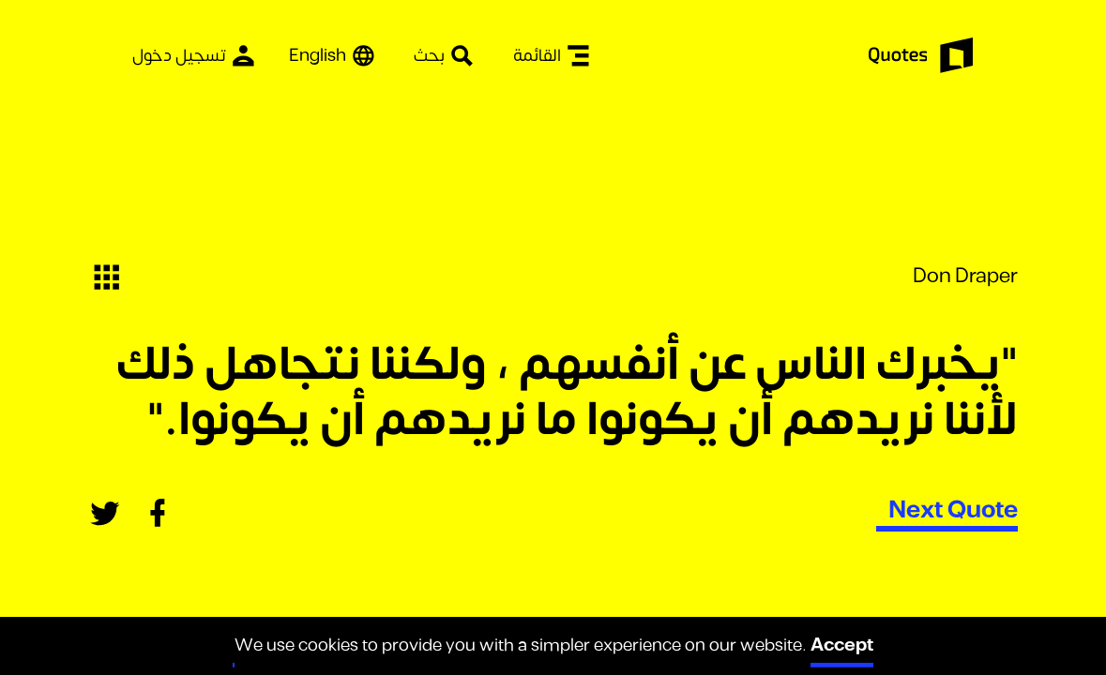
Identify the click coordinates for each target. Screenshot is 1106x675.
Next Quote (953, 510)
